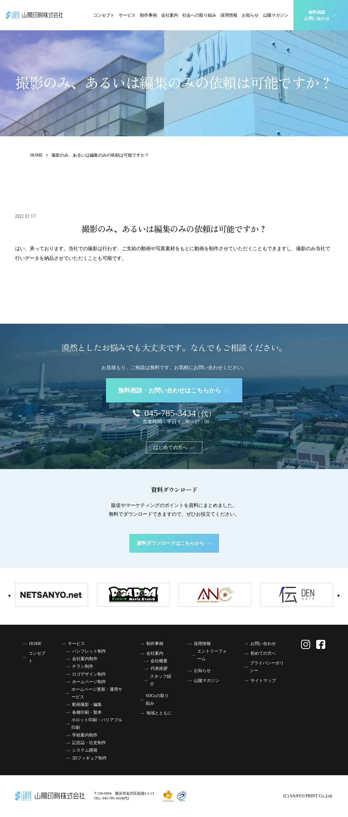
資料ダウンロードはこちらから (174, 543)
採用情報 (228, 15)
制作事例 (148, 15)
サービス (127, 15)
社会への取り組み (199, 15)
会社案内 (169, 15)
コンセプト (103, 15)
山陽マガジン (275, 15)
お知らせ (250, 15)
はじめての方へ (174, 447)
